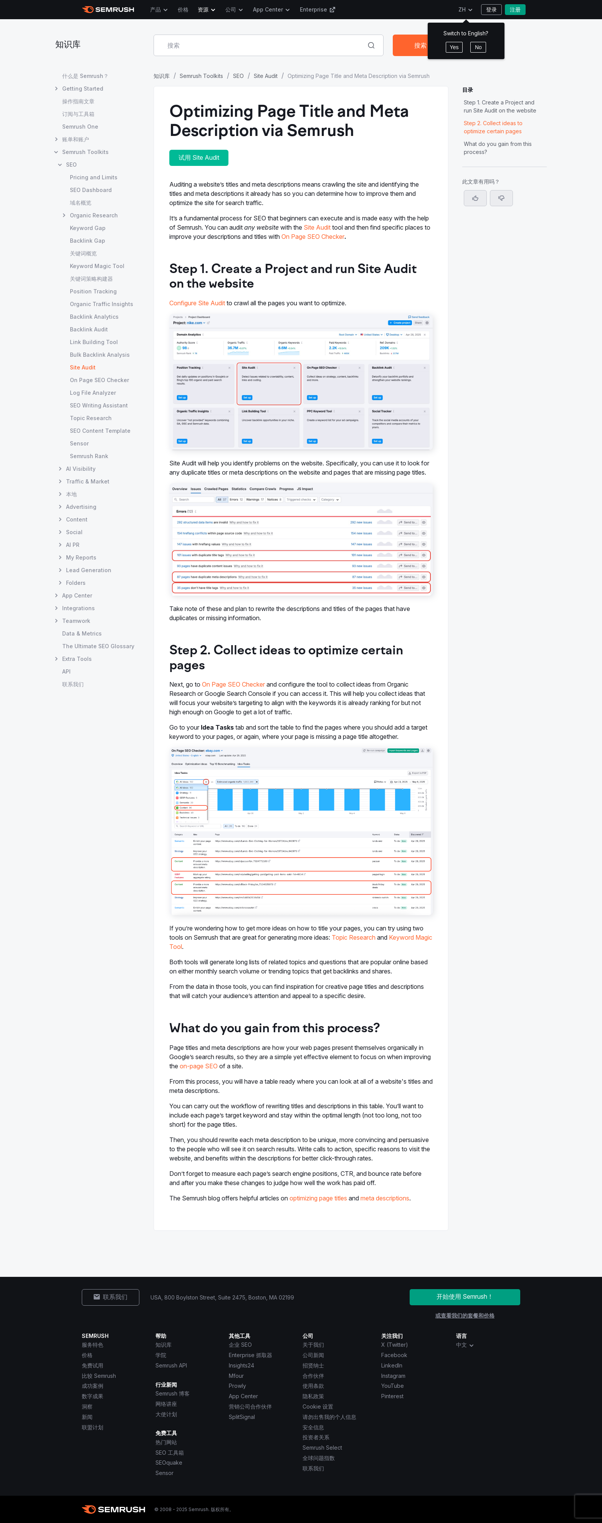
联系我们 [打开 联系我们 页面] (73, 684)
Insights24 (241, 1365)
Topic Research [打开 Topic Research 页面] (91, 418)
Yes (454, 47)
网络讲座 (166, 1403)
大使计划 (166, 1414)
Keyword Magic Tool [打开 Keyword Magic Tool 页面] (97, 266)
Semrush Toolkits (201, 76)
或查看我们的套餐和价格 (465, 1315)
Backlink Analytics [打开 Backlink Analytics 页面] (94, 316)
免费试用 (92, 1365)
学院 (160, 1355)
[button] (501, 198)
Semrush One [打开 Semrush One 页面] (80, 126)
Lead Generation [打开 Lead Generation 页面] (88, 570)
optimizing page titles (318, 1198)
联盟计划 (92, 1427)
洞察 (87, 1406)
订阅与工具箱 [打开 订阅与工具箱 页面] (78, 114)
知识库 (68, 45)
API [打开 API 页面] (66, 671)
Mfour (236, 1375)
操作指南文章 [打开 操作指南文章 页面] (78, 101)
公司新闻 (313, 1355)
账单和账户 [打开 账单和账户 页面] (75, 139)
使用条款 (313, 1385)
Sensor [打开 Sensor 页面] (79, 443)
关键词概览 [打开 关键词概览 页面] (83, 253)
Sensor (164, 1473)
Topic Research (353, 937)
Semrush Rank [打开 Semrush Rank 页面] (89, 456)
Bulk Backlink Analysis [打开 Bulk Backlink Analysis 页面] (100, 354)
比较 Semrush (99, 1375)
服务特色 (92, 1344)
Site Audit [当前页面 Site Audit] (83, 367)
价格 (183, 9)
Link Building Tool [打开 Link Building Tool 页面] (94, 342)
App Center (268, 9)
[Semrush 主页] (108, 9)
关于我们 (313, 1344)
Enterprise (318, 9)
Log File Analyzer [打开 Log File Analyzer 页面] (93, 392)
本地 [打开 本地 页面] (71, 494)
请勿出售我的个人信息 (329, 1417)
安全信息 (313, 1427)
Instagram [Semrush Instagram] (393, 1375)
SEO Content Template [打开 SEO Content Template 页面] (100, 430)
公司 (230, 9)
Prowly (237, 1385)
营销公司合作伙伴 (250, 1406)
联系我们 (313, 1468)
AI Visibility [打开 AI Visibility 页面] (81, 469)
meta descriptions (385, 1198)
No (478, 47)
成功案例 (92, 1385)
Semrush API (171, 1365)
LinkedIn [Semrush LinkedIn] (391, 1365)
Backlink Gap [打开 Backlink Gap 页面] (87, 240)
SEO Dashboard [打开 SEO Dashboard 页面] (91, 190)
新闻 (87, 1417)
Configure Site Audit (197, 303)
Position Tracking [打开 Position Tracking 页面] (93, 291)
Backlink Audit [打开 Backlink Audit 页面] (89, 329)
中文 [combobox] (465, 1345)
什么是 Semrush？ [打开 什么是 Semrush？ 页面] (85, 76)
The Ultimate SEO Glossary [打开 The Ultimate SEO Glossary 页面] (98, 646)
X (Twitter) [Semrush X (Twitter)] (394, 1344)
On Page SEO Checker (312, 236)
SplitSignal (242, 1417)
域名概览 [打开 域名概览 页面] (80, 202)
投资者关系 (316, 1437)
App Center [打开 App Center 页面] (77, 595)
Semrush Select (322, 1447)
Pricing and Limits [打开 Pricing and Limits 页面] (93, 177)
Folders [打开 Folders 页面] (76, 583)
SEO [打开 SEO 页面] (71, 164)
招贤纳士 (313, 1365)
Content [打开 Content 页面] (77, 519)
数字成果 (92, 1396)
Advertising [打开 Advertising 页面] (81, 507)
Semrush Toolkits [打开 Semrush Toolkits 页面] (85, 152)
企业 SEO (240, 1344)
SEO (238, 76)
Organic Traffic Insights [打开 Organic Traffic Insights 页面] (101, 304)
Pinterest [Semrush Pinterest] (392, 1396)
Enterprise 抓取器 (250, 1355)
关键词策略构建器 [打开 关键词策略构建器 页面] (91, 278)
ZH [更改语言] (462, 9)
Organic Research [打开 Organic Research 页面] (94, 215)
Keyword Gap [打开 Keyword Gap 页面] (88, 228)
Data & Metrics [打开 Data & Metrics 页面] (82, 633)
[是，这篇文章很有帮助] (475, 198)
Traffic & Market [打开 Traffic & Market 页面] (87, 481)
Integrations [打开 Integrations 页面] (78, 608)
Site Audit (266, 76)
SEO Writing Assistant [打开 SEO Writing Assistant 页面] (99, 405)
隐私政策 (313, 1396)
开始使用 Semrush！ (465, 1296)
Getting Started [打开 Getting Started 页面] (82, 88)
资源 (203, 9)
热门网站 (166, 1442)
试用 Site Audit (199, 157)
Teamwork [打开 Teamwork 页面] (76, 621)
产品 (155, 9)
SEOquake (168, 1462)
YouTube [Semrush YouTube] (392, 1385)
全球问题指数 (319, 1458)
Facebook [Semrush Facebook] (394, 1355)
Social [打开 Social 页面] (74, 532)
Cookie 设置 (318, 1406)
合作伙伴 (313, 1375)
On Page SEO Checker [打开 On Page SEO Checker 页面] (99, 380)
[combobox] (260, 45)
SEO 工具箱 (169, 1452)
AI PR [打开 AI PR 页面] (72, 545)
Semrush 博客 (172, 1393)
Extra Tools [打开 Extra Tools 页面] (77, 659)
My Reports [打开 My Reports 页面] (81, 557)
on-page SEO (199, 1066)
